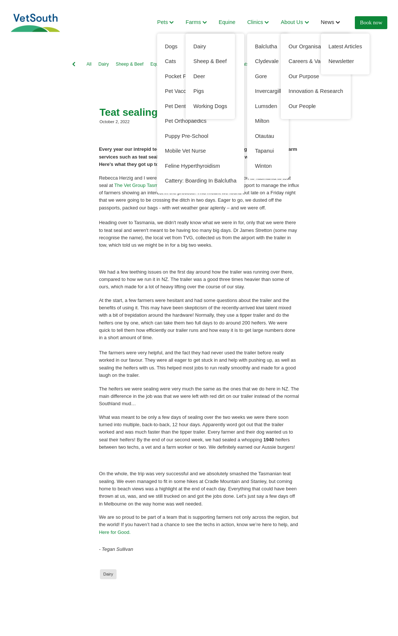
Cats (244, 64)
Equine (227, 22)
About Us (295, 22)
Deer (260, 64)
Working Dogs (218, 64)
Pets (165, 22)
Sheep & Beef (129, 64)
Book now (371, 22)
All (89, 64)
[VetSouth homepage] (48, 23)
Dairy (103, 64)
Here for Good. (115, 532)
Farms (196, 22)
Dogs (192, 64)
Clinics (258, 22)
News (330, 22)
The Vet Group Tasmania (140, 185)
